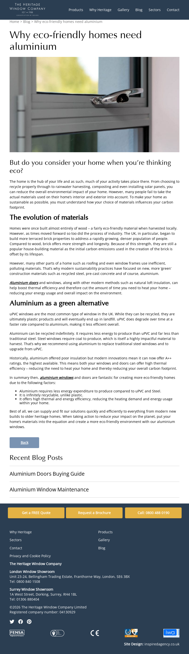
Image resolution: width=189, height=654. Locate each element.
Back (24, 442)
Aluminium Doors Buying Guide (47, 473)
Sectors (155, 9)
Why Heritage (100, 9)
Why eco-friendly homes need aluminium (68, 21)
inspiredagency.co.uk (151, 644)
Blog (138, 9)
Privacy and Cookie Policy (30, 555)
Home (14, 21)
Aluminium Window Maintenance (49, 489)
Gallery (123, 9)
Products (76, 9)
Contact (173, 9)
